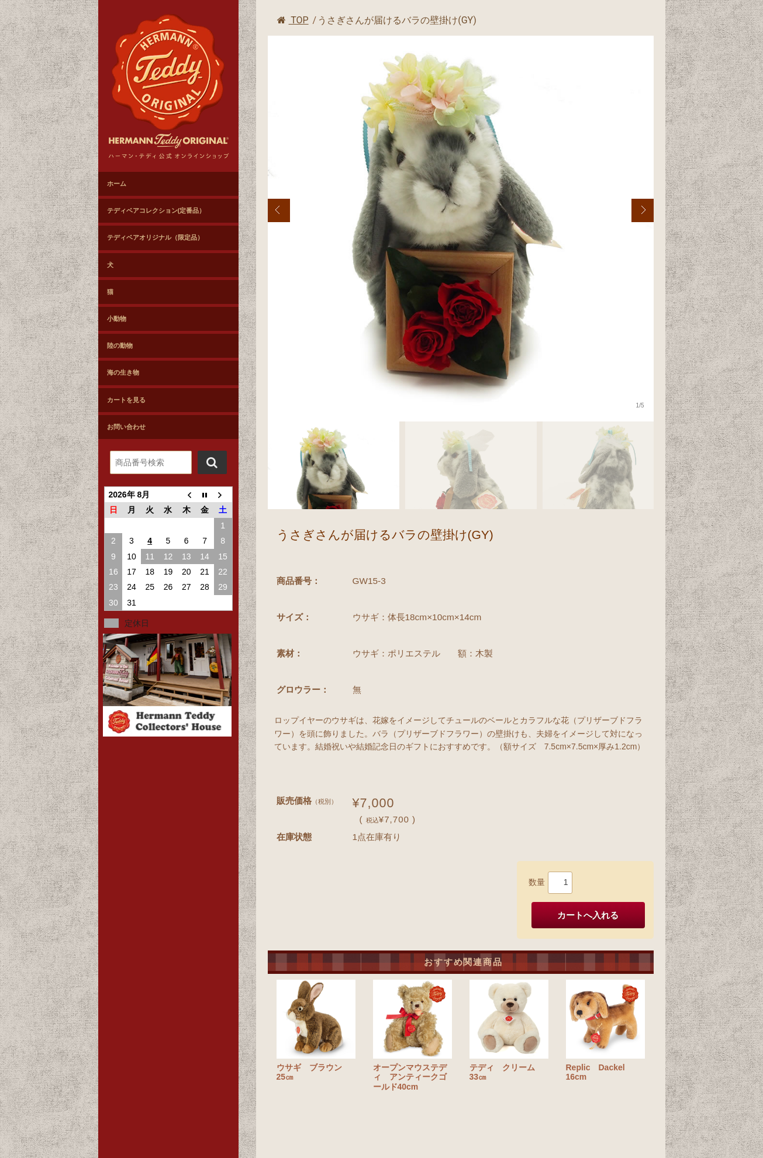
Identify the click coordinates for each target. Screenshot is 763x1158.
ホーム (116, 183)
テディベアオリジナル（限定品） (155, 237)
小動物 (116, 318)
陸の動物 (120, 345)
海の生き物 (123, 372)
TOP (293, 20)
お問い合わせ (126, 426)
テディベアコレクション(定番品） (156, 210)
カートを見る (126, 399)
